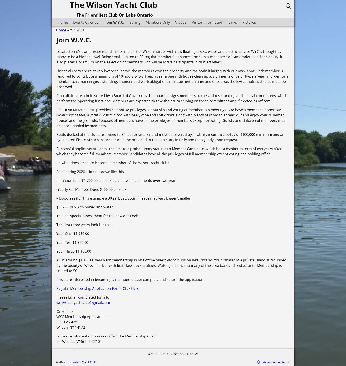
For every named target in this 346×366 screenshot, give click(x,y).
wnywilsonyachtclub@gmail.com (83, 302)
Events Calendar (86, 22)
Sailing (135, 22)
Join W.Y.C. (114, 22)
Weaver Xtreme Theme (276, 362)
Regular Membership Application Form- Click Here (97, 288)
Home (63, 22)
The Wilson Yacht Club (81, 362)
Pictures (249, 22)
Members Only (158, 22)
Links (233, 22)
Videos (180, 22)
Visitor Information (207, 22)
